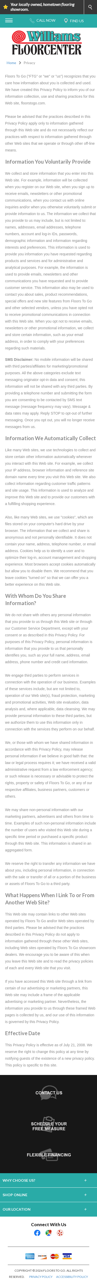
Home (11, 63)
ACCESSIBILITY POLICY (72, 1277)
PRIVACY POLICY (41, 1277)
